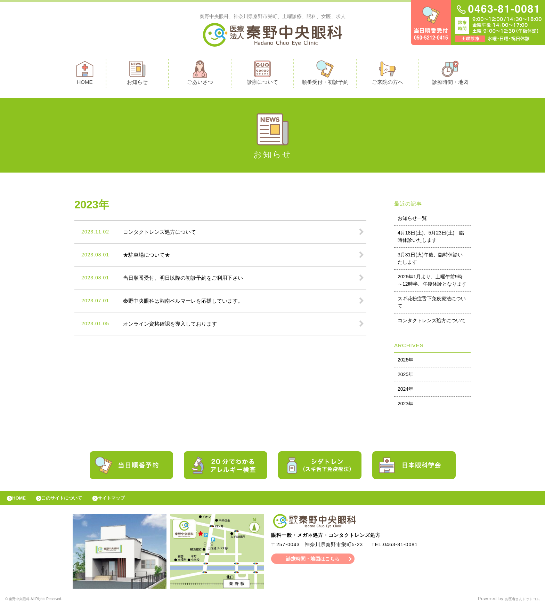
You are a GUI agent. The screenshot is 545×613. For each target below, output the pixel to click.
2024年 (405, 390)
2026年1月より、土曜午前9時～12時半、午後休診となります (432, 282)
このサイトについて (70, 501)
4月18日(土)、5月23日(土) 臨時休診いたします (431, 238)
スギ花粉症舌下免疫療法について (432, 303)
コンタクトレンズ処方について (432, 322)
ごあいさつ (200, 74)
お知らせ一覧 (412, 220)
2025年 (405, 376)
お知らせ (137, 74)
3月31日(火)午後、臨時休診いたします (430, 260)
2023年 (405, 405)
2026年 (405, 361)
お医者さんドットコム (517, 604)
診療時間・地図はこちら (313, 564)
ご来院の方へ (387, 74)
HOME (84, 74)
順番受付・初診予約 (325, 74)
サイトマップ (127, 501)
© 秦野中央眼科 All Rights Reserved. (44, 604)
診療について (262, 74)
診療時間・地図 (450, 74)
